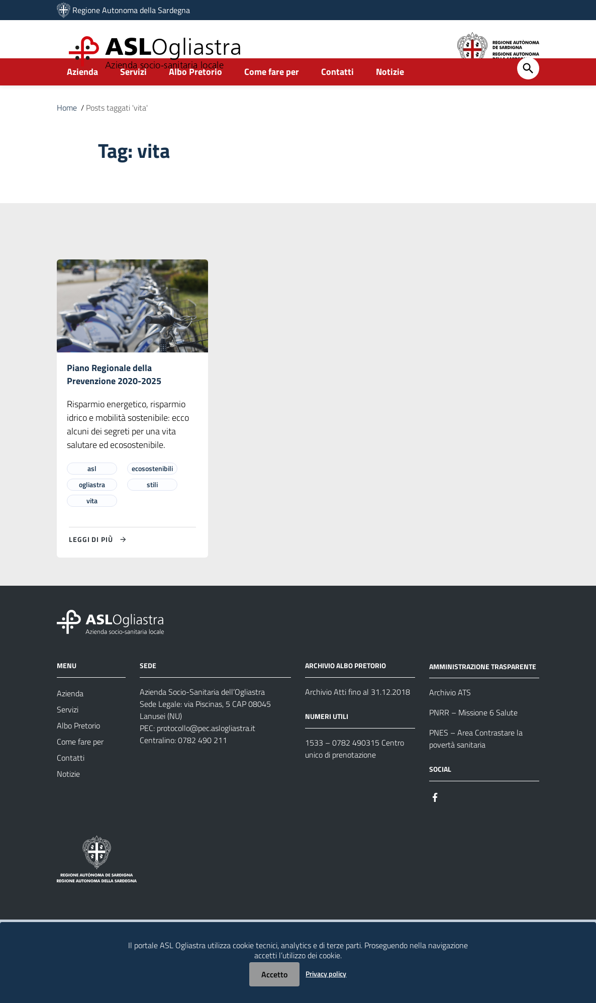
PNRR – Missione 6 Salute (473, 736)
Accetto (274, 974)
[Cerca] (528, 90)
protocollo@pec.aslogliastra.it (206, 752)
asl (91, 492)
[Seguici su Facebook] (435, 820)
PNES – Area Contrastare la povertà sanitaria (476, 762)
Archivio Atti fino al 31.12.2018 (357, 715)
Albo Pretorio (195, 94)
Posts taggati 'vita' (117, 130)
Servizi (133, 94)
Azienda (82, 94)
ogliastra (92, 508)
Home (67, 130)
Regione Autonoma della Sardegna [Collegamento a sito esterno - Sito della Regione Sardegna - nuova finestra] (131, 10)
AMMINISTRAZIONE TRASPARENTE (482, 689)
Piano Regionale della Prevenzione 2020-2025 (114, 397)
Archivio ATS (450, 716)
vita (91, 524)
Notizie (390, 94)
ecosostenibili (152, 492)
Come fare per (271, 94)
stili (152, 508)
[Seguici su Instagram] (453, 820)
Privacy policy (326, 973)
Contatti (337, 94)
